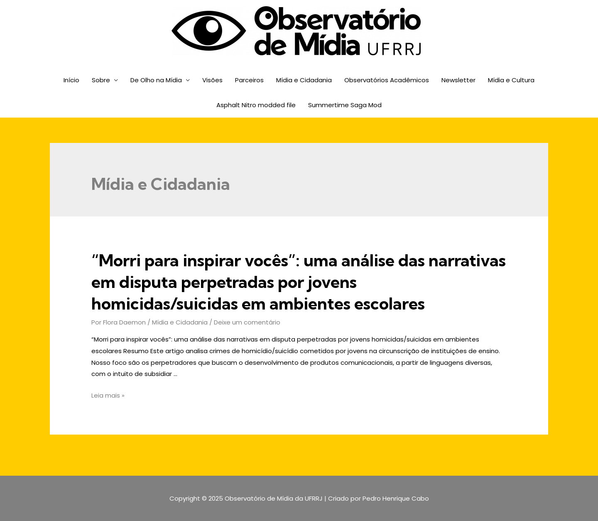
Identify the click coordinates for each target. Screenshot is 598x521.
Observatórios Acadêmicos (386, 80)
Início (71, 80)
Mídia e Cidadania (304, 80)
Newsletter (458, 80)
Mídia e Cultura (511, 80)
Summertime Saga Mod (345, 105)
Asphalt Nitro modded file (256, 105)
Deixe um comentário (247, 322)
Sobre (101, 80)
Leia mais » (108, 395)
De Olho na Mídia (156, 80)
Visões (212, 80)
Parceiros (249, 80)
